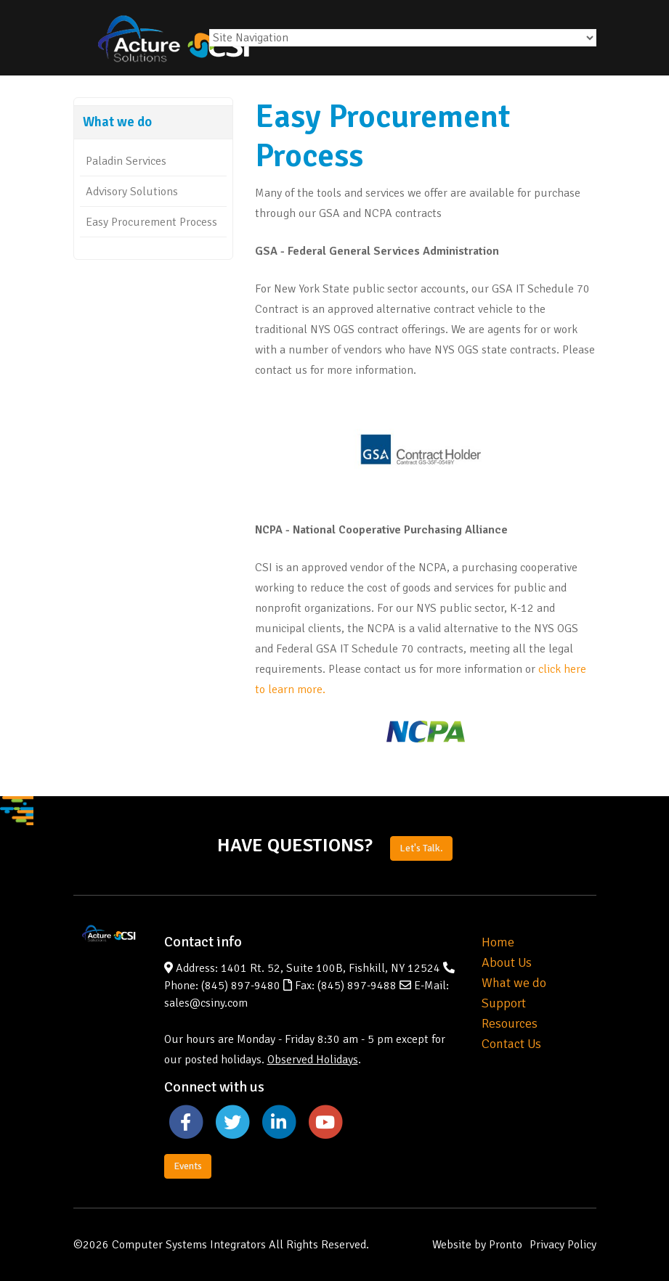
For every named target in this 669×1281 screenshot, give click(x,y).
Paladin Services (126, 161)
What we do (514, 983)
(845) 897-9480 (240, 985)
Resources (510, 1023)
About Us (507, 962)
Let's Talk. (421, 848)
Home (498, 942)
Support (504, 1003)
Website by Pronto (477, 1244)
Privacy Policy (563, 1244)
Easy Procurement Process (151, 222)
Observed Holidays (312, 1059)
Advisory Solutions (132, 191)
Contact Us (511, 1044)
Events (188, 1166)
